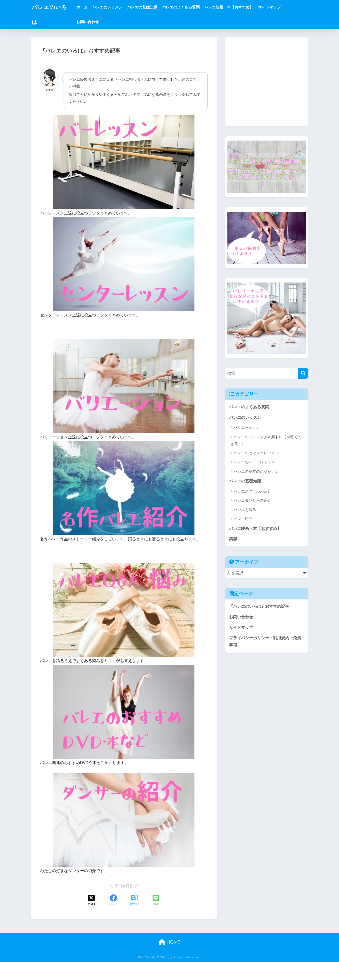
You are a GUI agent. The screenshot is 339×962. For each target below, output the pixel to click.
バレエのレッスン (107, 7)
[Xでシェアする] (92, 900)
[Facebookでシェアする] (113, 900)
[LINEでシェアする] (156, 900)
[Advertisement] (266, 85)
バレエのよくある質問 (181, 7)
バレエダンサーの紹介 (252, 500)
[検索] (303, 373)
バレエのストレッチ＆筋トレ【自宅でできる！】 (265, 440)
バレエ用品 (243, 519)
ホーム (82, 7)
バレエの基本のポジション (256, 471)
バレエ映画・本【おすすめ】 (228, 7)
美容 (233, 539)
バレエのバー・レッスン (254, 462)
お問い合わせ (87, 22)
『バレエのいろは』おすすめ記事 (259, 606)
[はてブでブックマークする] (134, 900)
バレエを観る (245, 510)
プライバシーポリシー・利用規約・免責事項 (265, 641)
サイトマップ (269, 7)
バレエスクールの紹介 (252, 491)
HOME (169, 942)
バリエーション (247, 427)
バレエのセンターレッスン (256, 453)
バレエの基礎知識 (142, 7)
